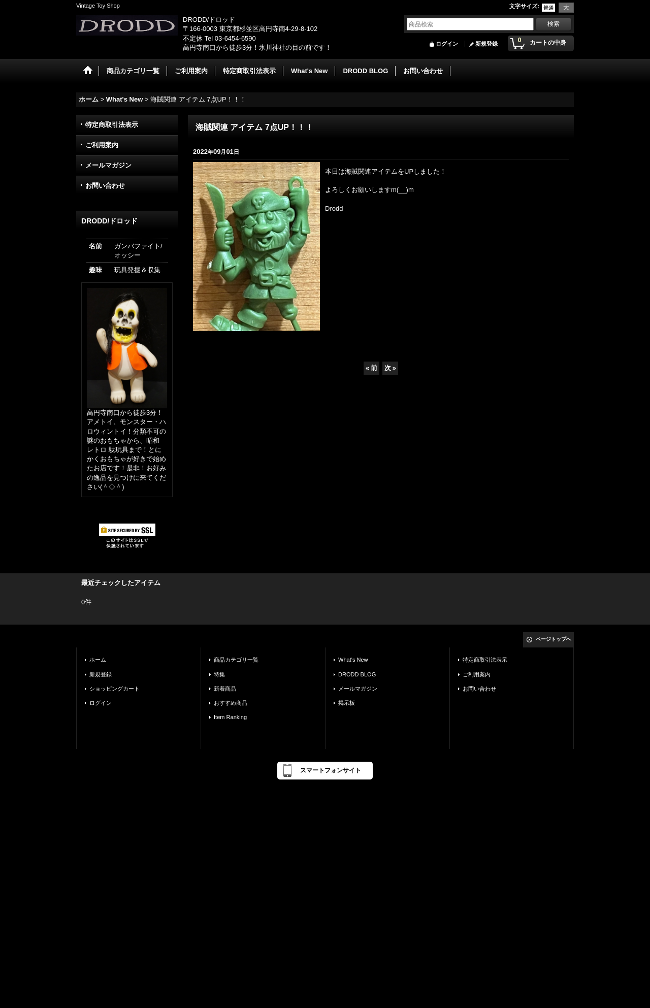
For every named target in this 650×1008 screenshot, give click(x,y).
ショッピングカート (114, 689)
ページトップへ (553, 639)
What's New (353, 660)
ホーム (97, 660)
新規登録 (486, 44)
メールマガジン (108, 165)
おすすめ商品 (230, 703)
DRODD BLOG (357, 674)
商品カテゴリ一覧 (236, 660)
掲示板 (346, 703)
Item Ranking (230, 717)
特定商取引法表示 (111, 124)
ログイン (447, 44)
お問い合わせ (105, 185)
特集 (219, 674)
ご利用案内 (101, 145)
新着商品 (225, 689)
